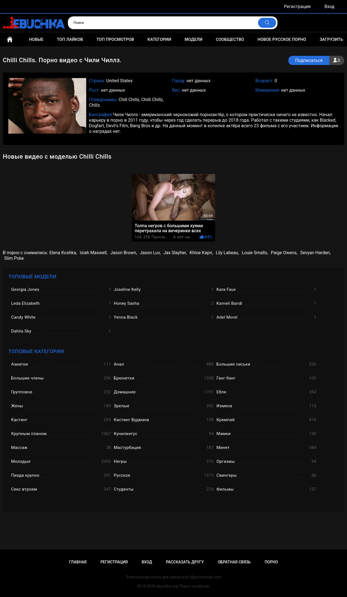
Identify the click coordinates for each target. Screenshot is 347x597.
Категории (159, 39)
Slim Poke (14, 258)
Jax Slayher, (175, 252)
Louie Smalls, (255, 252)
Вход (329, 6)
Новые (36, 39)
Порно (271, 562)
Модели (193, 39)
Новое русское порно (281, 39)
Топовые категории (36, 351)
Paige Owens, (284, 252)
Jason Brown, (123, 252)
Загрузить (331, 39)
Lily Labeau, (227, 252)
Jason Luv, (150, 252)
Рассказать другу (185, 562)
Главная (10, 39)
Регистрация (297, 6)
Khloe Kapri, (201, 252)
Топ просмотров (115, 39)
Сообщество (230, 39)
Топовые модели (32, 276)
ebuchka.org (167, 586)
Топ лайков (70, 39)
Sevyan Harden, (315, 252)
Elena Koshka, (63, 252)
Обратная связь (234, 562)
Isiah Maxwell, (94, 252)
